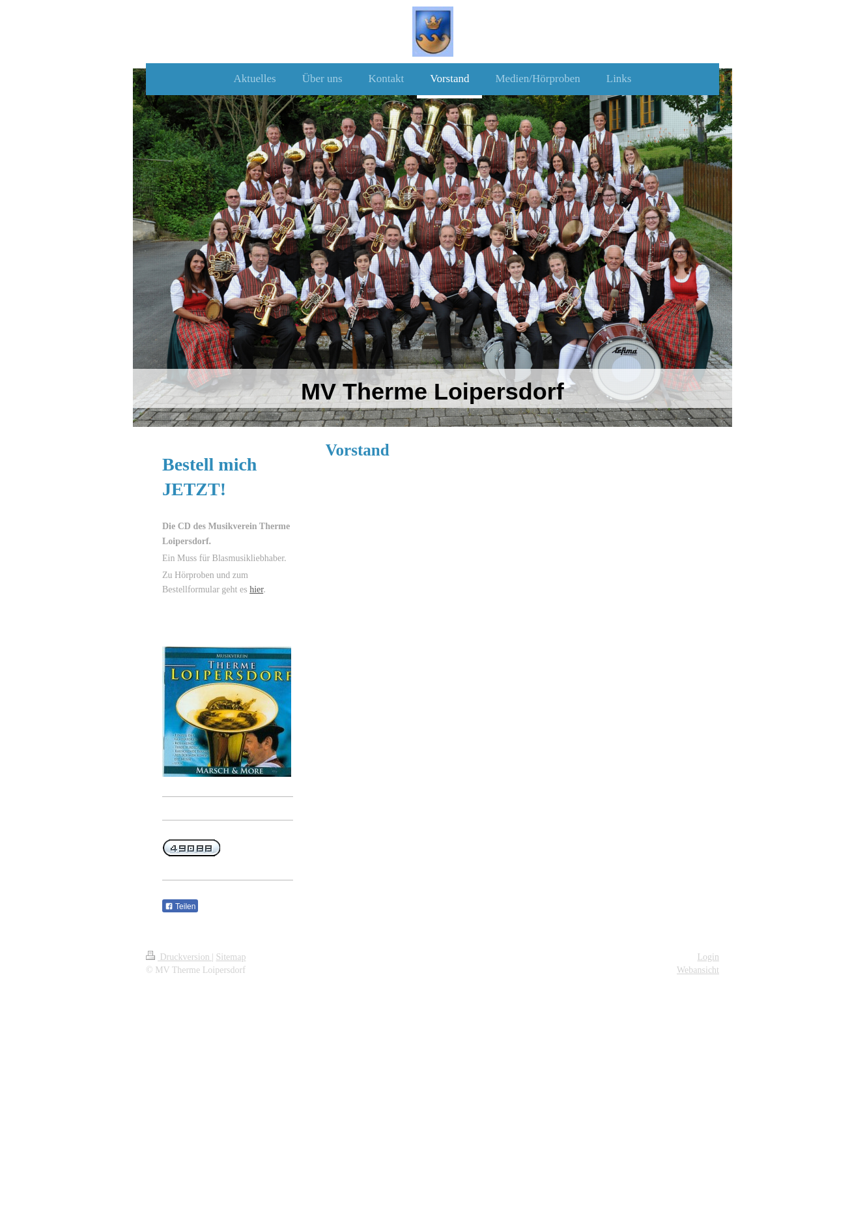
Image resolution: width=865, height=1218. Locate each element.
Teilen (180, 906)
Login (708, 957)
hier (256, 589)
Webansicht (698, 970)
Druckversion (179, 957)
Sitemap (231, 957)
